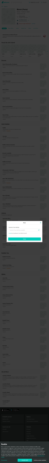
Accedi (10, 233)
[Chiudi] (40, 223)
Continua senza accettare (40, 460)
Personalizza (4, 460)
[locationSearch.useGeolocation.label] (39, 230)
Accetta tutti (25, 460)
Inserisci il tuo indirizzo (14, 227)
